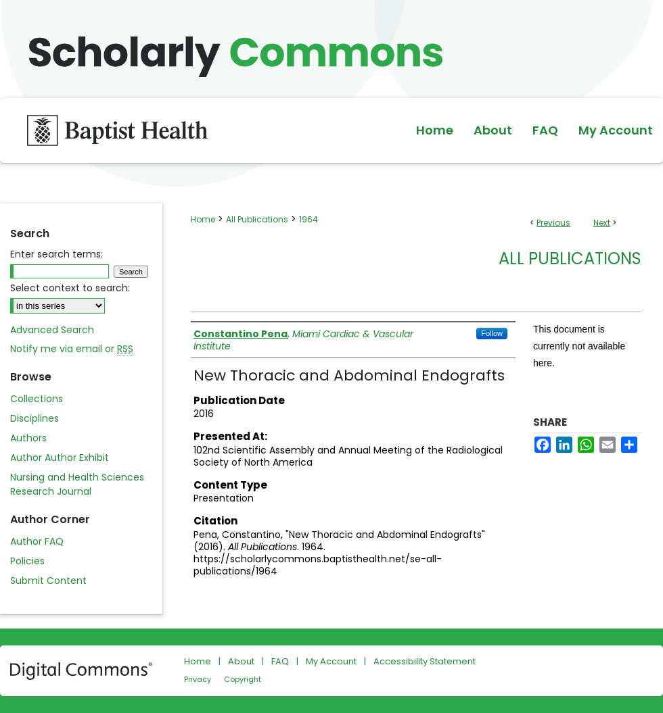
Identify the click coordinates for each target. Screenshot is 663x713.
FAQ (280, 661)
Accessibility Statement (424, 661)
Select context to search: (70, 288)
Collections (36, 398)
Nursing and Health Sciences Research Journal (77, 484)
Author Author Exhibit (59, 457)
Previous (553, 222)
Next (601, 222)
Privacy (197, 679)
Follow (492, 333)
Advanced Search (52, 330)
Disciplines (34, 418)
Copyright (242, 679)
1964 (308, 219)
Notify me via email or (71, 349)
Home (203, 219)
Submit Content (48, 580)
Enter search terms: (56, 254)
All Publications (257, 219)
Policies (27, 561)
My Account (331, 661)
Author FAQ (37, 541)
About (241, 661)
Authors (28, 438)
